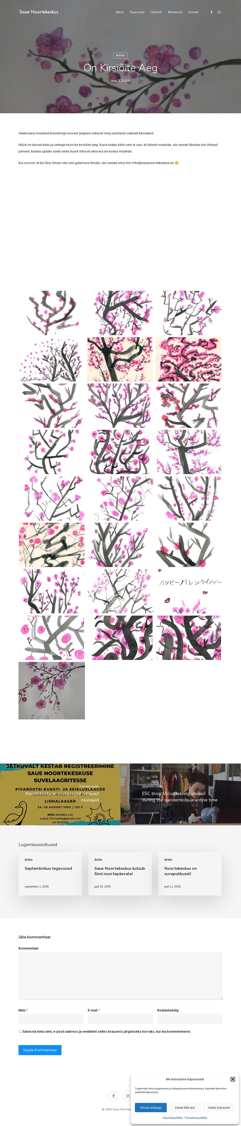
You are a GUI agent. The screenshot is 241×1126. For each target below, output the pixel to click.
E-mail (94, 1010)
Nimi (23, 1010)
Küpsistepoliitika (173, 1117)
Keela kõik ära (185, 1107)
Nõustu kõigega (151, 1107)
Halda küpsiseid (219, 1107)
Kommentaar (29, 948)
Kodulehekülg (167, 1010)
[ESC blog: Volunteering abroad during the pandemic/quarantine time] (180, 794)
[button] (233, 1079)
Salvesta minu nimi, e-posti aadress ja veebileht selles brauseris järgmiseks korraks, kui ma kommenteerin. (107, 1032)
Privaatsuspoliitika (196, 1117)
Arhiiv (120, 55)
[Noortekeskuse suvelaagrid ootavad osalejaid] (60, 794)
